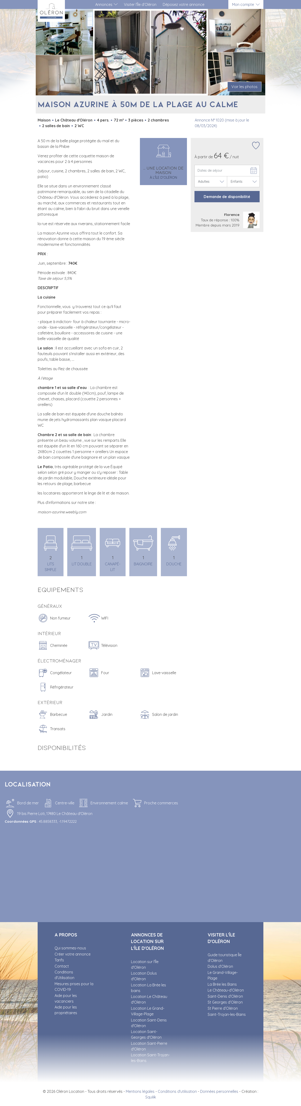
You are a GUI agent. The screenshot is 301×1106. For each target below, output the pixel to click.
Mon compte (243, 4)
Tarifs (59, 960)
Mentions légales (140, 1091)
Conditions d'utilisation (177, 1091)
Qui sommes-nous (70, 948)
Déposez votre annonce (183, 4)
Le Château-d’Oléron (226, 990)
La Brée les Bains (222, 984)
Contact (62, 966)
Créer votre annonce (73, 954)
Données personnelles (219, 1091)
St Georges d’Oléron (225, 1002)
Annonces (103, 4)
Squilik (150, 1097)
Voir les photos (244, 86)
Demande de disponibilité (227, 196)
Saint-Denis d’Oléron (225, 996)
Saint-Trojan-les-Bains (227, 1014)
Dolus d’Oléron (220, 966)
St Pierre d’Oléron (223, 1008)
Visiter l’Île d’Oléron (140, 4)
